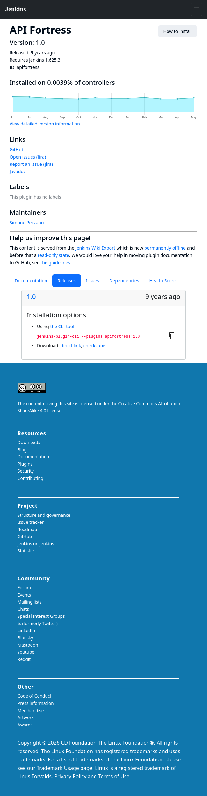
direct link (71, 345)
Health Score (162, 281)
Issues (92, 281)
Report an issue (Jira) (31, 164)
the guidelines (55, 263)
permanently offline (165, 248)
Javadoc (17, 171)
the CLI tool (62, 326)
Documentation (31, 281)
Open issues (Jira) (28, 157)
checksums (95, 345)
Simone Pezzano (27, 222)
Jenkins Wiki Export (95, 248)
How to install (177, 31)
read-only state (53, 255)
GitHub (17, 149)
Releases (66, 281)
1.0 (31, 296)
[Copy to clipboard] (172, 335)
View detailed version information (45, 124)
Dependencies (124, 281)
